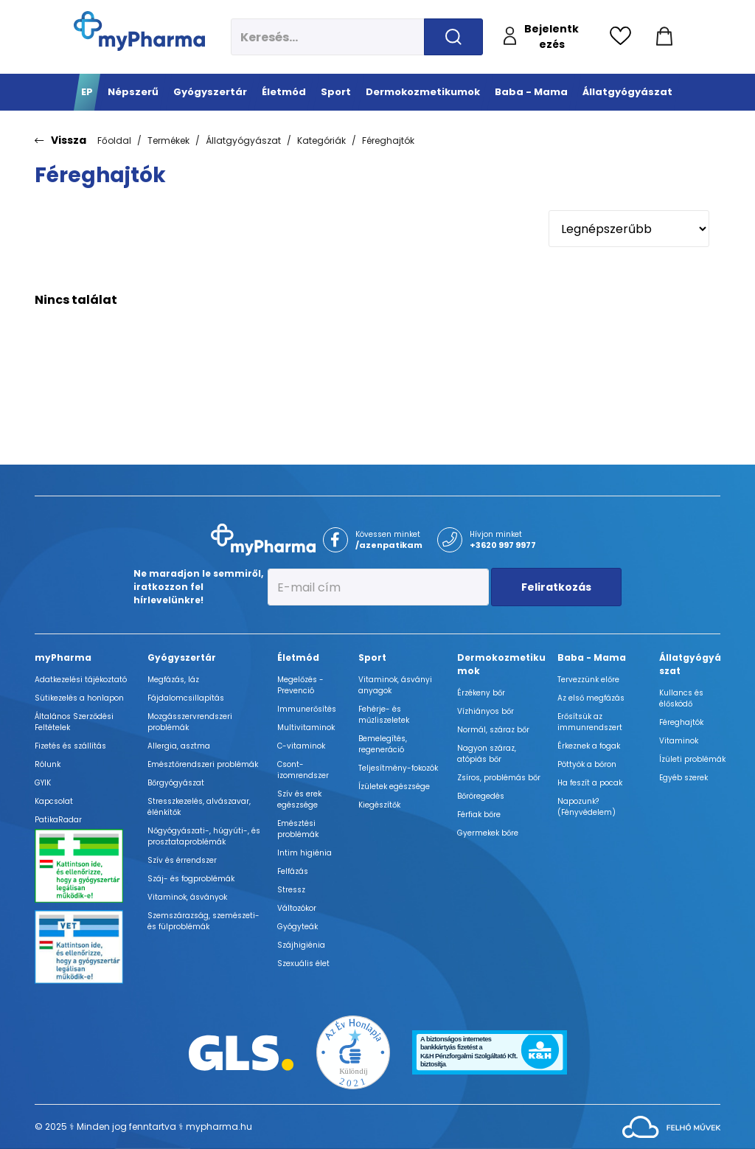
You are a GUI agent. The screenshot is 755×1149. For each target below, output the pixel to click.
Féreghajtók (388, 140)
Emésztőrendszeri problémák (202, 764)
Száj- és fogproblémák (190, 878)
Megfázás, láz (173, 679)
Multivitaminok (306, 727)
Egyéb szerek (683, 777)
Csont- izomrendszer (303, 770)
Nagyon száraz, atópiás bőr (486, 754)
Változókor (296, 908)
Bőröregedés (480, 796)
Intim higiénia (304, 852)
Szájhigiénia (301, 945)
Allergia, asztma (178, 745)
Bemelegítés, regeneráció (382, 744)
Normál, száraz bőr (493, 729)
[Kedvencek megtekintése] (624, 36)
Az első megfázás (590, 698)
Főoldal (114, 140)
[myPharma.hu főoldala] (139, 31)
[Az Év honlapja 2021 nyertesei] (353, 1051)
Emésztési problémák (298, 829)
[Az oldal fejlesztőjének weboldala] (671, 1126)
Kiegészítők (379, 804)
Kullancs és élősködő (681, 698)
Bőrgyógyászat (175, 782)
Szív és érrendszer (182, 860)
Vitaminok (678, 740)
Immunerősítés (306, 709)
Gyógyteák (297, 926)
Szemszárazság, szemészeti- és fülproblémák (203, 921)
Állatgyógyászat (243, 140)
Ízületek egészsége (394, 786)
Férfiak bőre (479, 814)
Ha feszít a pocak (589, 782)
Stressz (291, 889)
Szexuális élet (303, 963)
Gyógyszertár (181, 657)
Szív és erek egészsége (299, 799)
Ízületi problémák (692, 759)
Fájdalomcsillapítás (185, 698)
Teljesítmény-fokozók (398, 768)
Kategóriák (321, 140)
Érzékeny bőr (481, 692)
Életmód (298, 657)
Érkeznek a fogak (588, 745)
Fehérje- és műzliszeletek (383, 715)
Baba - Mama (591, 657)
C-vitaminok (301, 745)
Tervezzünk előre (588, 679)
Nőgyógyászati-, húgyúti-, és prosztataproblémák (203, 836)
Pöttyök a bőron (586, 764)
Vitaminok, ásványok (187, 897)
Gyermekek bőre (487, 833)
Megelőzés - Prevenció (300, 685)
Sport (372, 657)
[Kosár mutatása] (664, 36)
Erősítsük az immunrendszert (589, 722)
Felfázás (292, 871)
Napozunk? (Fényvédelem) (586, 807)
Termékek (168, 140)
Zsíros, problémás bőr (498, 777)
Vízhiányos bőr (485, 711)
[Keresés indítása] (453, 36)
